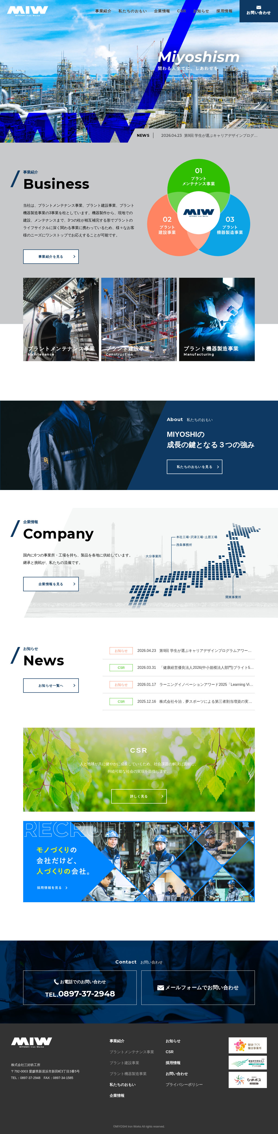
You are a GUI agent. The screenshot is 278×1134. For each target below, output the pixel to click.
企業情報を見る (50, 584)
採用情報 (224, 11)
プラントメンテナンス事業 (132, 1052)
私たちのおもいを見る (194, 467)
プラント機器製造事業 (128, 1074)
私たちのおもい (132, 11)
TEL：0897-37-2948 (26, 1078)
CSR (181, 11)
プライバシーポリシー (184, 1085)
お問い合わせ (177, 1074)
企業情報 (162, 11)
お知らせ (201, 11)
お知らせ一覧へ (50, 685)
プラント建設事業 (124, 1063)
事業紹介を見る (50, 256)
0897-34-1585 (63, 1078)
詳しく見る (139, 796)
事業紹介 (103, 11)
